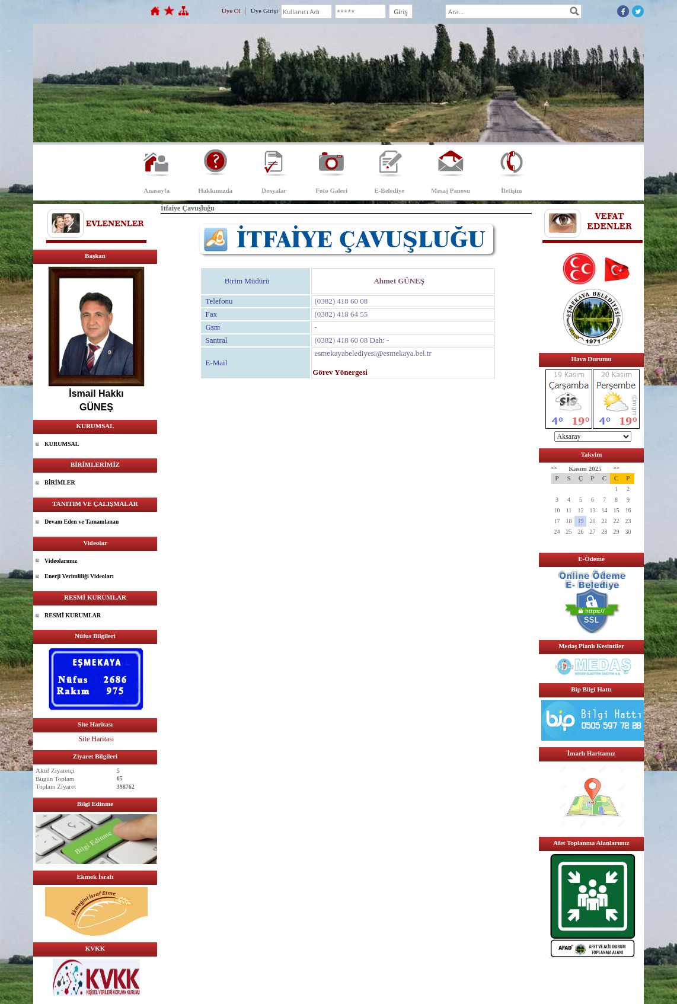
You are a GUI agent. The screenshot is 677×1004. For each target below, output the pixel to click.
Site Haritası (96, 739)
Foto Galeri (331, 190)
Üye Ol (231, 10)
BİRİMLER (59, 482)
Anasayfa (156, 190)
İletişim (511, 190)
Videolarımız (60, 560)
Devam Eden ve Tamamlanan (81, 521)
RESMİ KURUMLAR (72, 615)
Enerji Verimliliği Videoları (79, 576)
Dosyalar (273, 190)
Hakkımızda (215, 190)
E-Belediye (389, 190)
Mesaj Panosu (450, 190)
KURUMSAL (61, 444)
